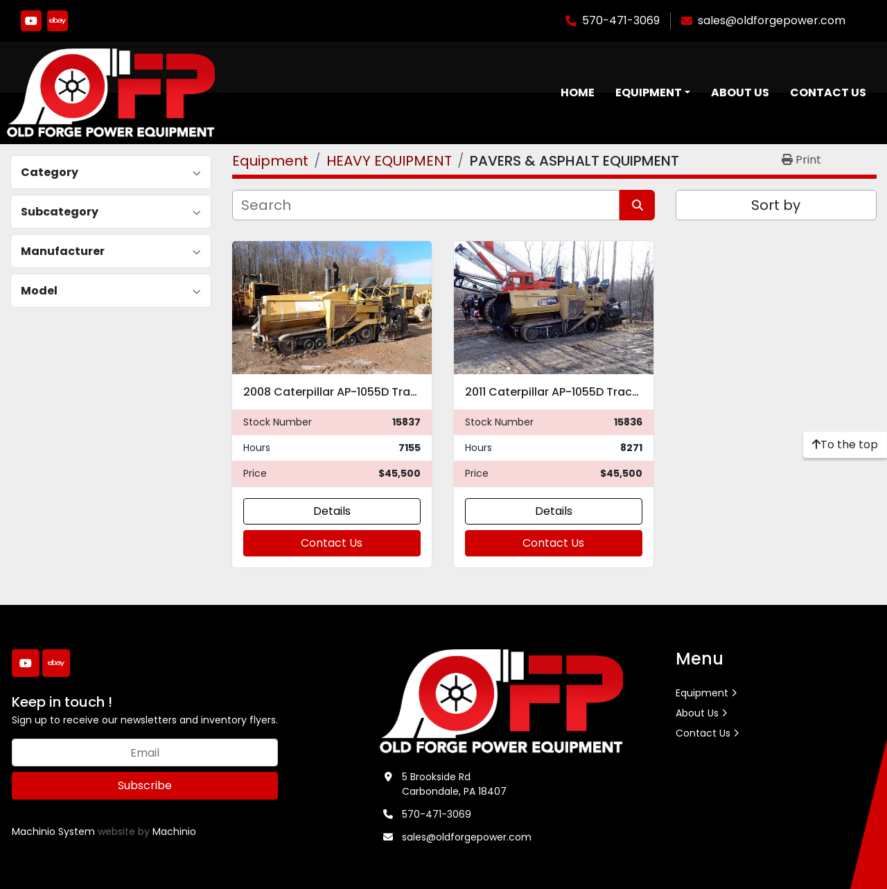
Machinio (174, 831)
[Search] (426, 205)
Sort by (775, 205)
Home (578, 92)
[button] (652, 93)
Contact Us (828, 92)
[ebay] (57, 20)
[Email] (145, 752)
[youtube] (31, 20)
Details (332, 511)
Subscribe (145, 785)
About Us (740, 92)
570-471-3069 (621, 20)
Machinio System (53, 831)
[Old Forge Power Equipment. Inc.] (501, 700)
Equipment (648, 92)
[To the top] (845, 445)
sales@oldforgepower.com (771, 20)
